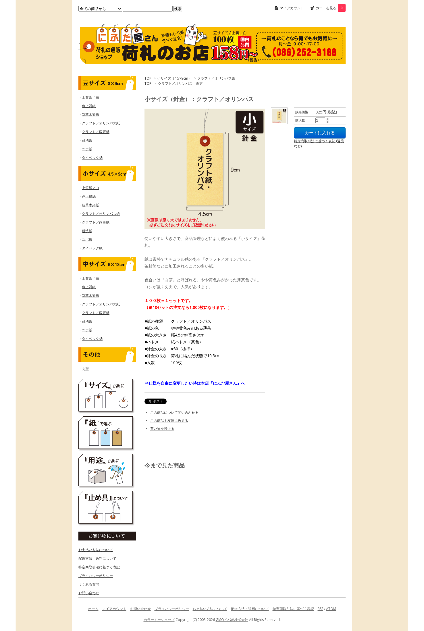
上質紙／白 (90, 97)
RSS (320, 608)
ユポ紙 (87, 149)
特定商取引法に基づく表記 (99, 567)
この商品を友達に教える (169, 420)
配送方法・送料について (97, 558)
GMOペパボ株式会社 (232, 619)
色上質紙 (89, 105)
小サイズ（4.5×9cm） (174, 78)
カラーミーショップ (159, 619)
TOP (147, 78)
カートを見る (331, 7)
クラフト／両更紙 (95, 131)
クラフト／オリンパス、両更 (180, 83)
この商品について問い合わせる (174, 412)
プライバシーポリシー (95, 575)
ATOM (331, 608)
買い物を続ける (162, 428)
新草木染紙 (90, 114)
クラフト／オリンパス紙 (216, 78)
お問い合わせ (88, 592)
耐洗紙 (87, 140)
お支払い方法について (95, 549)
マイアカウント (292, 7)
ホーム (93, 608)
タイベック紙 (92, 157)
